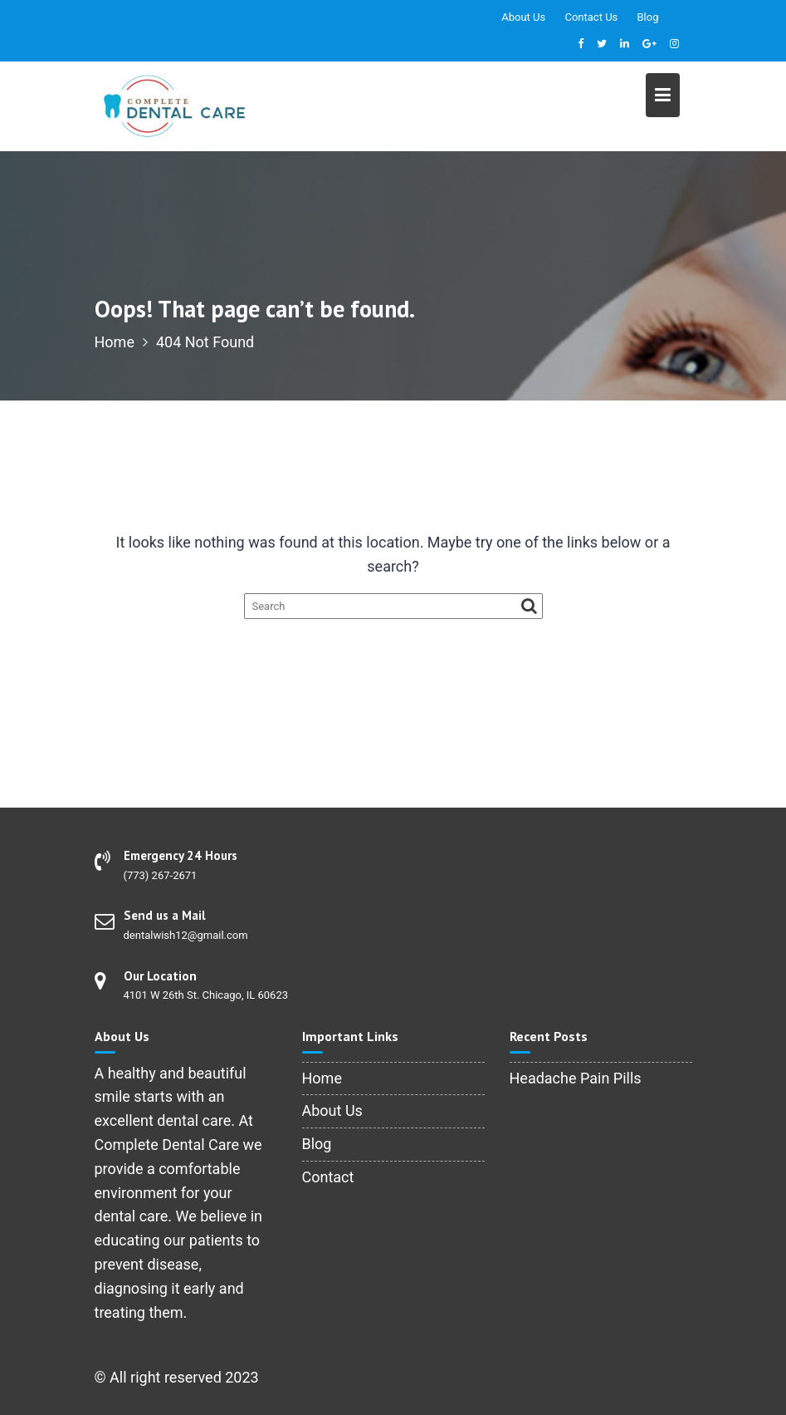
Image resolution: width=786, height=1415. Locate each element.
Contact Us (591, 17)
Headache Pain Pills (576, 1078)
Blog (648, 17)
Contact (328, 1177)
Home (322, 1078)
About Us (523, 17)
